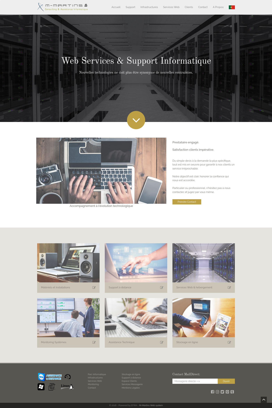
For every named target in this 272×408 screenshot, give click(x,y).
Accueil (116, 7)
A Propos (218, 7)
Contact (202, 7)
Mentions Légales (131, 387)
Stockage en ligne (131, 374)
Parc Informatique (97, 374)
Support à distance (131, 377)
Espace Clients (129, 381)
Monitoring (93, 384)
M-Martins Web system (151, 405)
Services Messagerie (132, 384)
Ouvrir (226, 381)
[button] (41, 174)
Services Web (171, 7)
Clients (189, 7)
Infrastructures (149, 7)
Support (130, 7)
